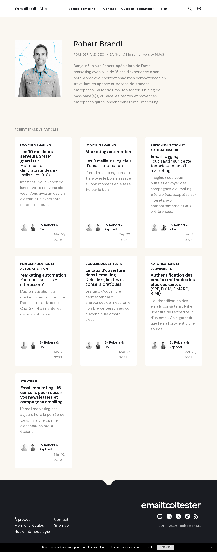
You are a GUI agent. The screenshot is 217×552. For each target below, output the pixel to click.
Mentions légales (29, 525)
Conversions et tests (103, 264)
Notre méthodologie (32, 531)
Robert (49, 225)
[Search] (190, 8)
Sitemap (61, 525)
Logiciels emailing (83, 8)
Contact (109, 8)
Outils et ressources (138, 8)
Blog (164, 8)
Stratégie (28, 381)
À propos (22, 519)
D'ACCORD (166, 547)
